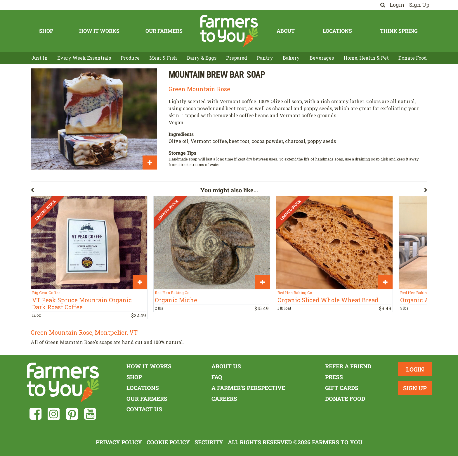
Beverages (322, 58)
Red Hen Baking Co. (172, 292)
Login (397, 4)
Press (334, 377)
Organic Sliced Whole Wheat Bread (327, 299)
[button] (115, 191)
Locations (337, 30)
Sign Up (419, 4)
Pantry (265, 58)
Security (209, 442)
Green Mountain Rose (199, 89)
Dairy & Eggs (201, 58)
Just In (39, 58)
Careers (224, 398)
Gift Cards (341, 387)
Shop (46, 30)
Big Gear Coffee (46, 292)
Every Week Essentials (84, 58)
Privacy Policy (119, 442)
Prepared (236, 58)
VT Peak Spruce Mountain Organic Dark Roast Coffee (82, 303)
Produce (130, 58)
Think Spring (399, 30)
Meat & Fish (163, 58)
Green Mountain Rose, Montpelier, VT (84, 332)
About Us (226, 366)
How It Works (99, 30)
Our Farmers (164, 30)
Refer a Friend (348, 366)
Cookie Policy (168, 442)
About (286, 30)
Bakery (291, 58)
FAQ (216, 377)
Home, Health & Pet (366, 58)
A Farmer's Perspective (248, 387)
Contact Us (144, 409)
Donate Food (412, 58)
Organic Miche (176, 299)
